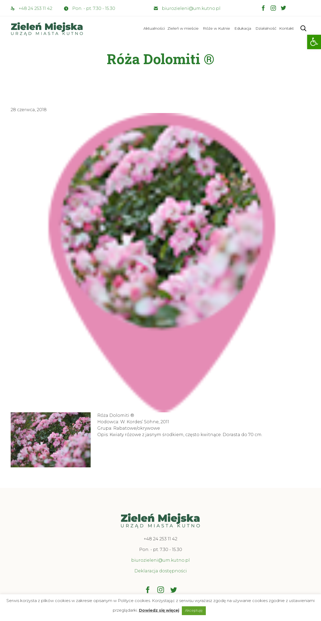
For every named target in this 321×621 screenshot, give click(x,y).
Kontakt (286, 28)
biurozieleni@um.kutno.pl (191, 8)
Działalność (265, 28)
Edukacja (242, 28)
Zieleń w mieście (183, 28)
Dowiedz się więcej (159, 610)
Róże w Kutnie (216, 28)
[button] (314, 42)
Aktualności (154, 28)
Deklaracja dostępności (160, 570)
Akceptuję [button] (194, 610)
